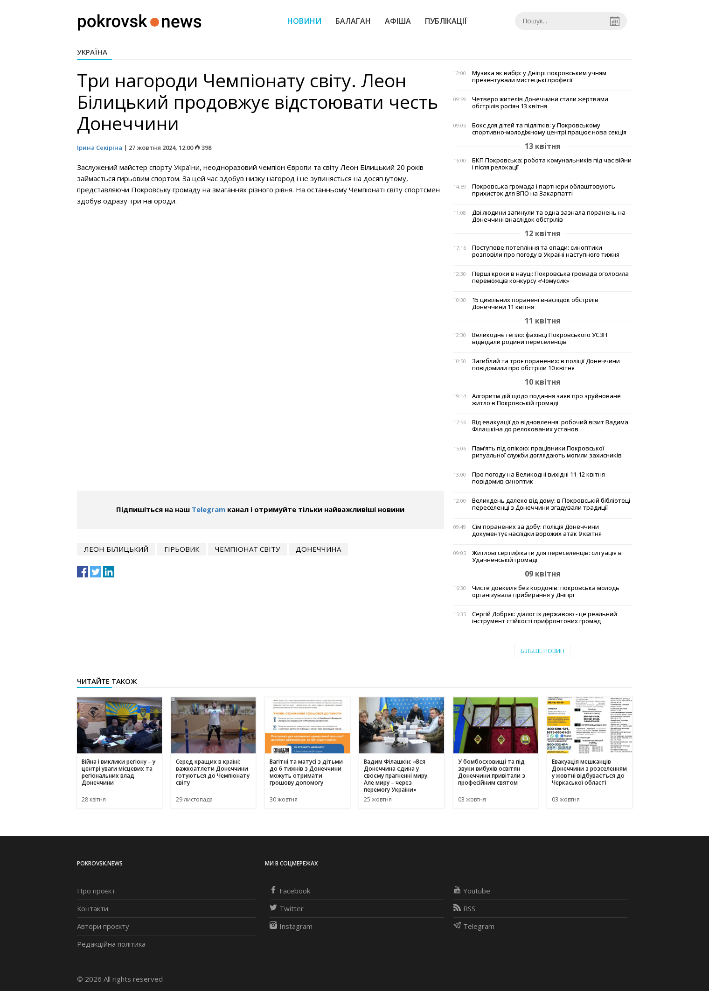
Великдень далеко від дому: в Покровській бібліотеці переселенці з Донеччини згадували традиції (551, 504)
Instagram (291, 926)
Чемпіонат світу (247, 549)
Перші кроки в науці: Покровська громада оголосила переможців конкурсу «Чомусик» (550, 277)
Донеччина (318, 549)
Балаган (353, 21)
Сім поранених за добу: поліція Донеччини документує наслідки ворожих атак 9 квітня (537, 530)
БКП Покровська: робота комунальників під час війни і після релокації (552, 164)
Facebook (290, 890)
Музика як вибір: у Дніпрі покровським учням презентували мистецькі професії (539, 77)
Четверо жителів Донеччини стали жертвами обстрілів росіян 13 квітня (540, 103)
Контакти (92, 908)
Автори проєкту (103, 926)
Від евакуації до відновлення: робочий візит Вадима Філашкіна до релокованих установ (550, 426)
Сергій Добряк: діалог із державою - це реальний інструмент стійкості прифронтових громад (544, 618)
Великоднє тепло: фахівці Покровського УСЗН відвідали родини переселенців (539, 338)
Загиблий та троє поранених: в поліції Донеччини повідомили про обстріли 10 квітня (546, 365)
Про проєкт (96, 890)
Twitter (287, 908)
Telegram (208, 509)
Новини (304, 21)
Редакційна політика (111, 944)
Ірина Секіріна (99, 147)
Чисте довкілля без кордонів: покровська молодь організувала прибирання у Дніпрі (545, 591)
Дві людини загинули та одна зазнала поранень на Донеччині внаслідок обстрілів (549, 216)
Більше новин (542, 651)
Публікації (446, 21)
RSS (464, 908)
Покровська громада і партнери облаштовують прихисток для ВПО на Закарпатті (543, 190)
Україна (92, 51)
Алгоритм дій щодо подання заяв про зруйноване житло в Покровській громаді (546, 400)
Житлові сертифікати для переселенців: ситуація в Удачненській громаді (547, 556)
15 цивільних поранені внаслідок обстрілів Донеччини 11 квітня (535, 303)
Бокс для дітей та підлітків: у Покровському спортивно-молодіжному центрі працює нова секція (549, 129)
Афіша (398, 21)
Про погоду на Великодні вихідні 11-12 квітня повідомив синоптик (538, 478)
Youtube (471, 890)
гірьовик (181, 549)
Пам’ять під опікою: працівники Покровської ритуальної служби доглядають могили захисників (547, 452)
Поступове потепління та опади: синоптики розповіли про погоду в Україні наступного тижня (545, 251)
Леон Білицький (116, 549)
